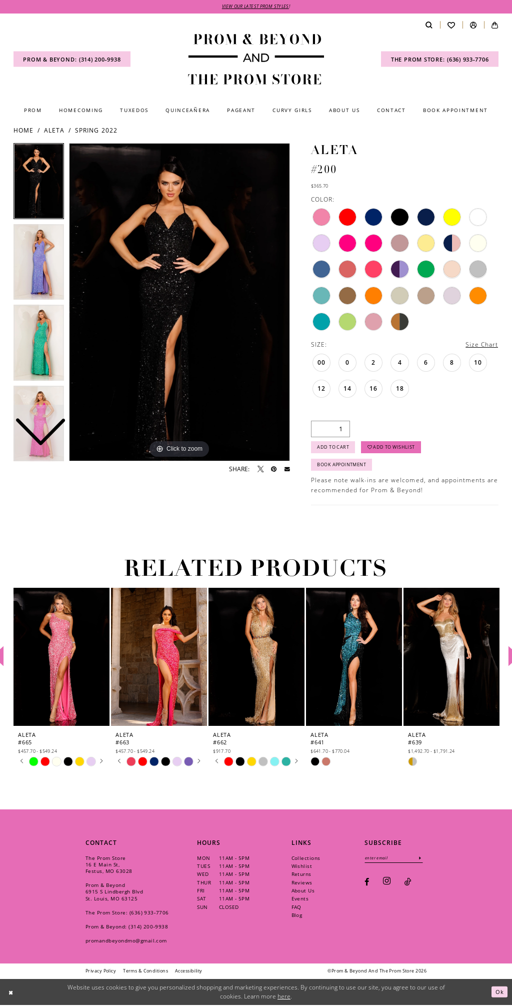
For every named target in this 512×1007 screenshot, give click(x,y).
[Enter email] (395, 860)
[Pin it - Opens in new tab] (273, 469)
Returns (302, 876)
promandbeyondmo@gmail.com (126, 942)
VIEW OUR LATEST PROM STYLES (256, 7)
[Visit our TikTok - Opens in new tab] (407, 884)
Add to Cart (334, 448)
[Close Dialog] (11, 993)
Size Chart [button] (482, 345)
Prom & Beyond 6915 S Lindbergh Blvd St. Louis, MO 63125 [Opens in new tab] (114, 894)
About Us (303, 892)
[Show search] (429, 25)
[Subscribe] (423, 860)
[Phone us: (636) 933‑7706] (439, 60)
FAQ (297, 908)
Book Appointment (342, 467)
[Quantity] (330, 429)
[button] (473, 25)
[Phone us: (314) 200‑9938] (72, 60)
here (284, 998)
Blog (297, 917)
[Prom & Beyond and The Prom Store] (256, 60)
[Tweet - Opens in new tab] (261, 469)
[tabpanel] (180, 302)
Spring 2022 (96, 131)
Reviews (302, 884)
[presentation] (62, 659)
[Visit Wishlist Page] (451, 25)
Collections (306, 859)
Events (300, 900)
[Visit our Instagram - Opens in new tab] (386, 884)
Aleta (54, 131)
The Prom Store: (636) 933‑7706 (127, 914)
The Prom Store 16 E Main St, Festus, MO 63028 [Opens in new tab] (109, 866)
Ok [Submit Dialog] (500, 993)
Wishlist (302, 868)
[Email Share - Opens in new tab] (287, 469)
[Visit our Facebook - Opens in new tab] (366, 884)
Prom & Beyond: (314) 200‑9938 (127, 928)
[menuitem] (72, 60)
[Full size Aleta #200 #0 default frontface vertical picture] (180, 302)
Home (24, 131)
